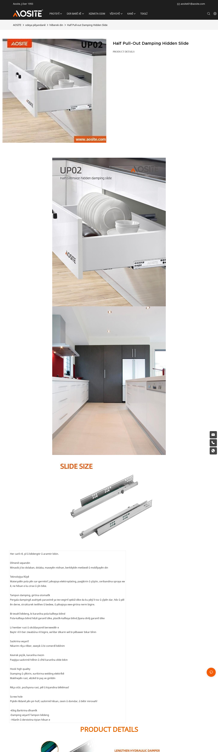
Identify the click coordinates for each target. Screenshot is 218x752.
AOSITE (17, 25)
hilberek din (56, 25)
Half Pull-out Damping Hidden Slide (87, 25)
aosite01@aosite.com (193, 3)
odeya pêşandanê (35, 25)
